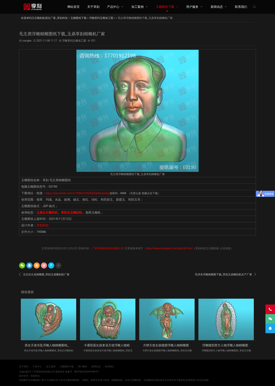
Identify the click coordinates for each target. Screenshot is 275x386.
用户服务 (192, 7)
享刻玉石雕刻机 (71, 212)
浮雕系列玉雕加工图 (101, 17)
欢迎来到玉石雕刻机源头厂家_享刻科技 (44, 17)
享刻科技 (42, 225)
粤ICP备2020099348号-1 (86, 371)
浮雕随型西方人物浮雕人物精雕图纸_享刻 (230, 345)
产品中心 (113, 7)
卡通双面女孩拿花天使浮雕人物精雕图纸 (111, 345)
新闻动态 (217, 7)
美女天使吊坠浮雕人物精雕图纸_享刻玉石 (53, 345)
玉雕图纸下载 (165, 7)
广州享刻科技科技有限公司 (108, 248)
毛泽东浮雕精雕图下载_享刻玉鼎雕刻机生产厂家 (225, 274)
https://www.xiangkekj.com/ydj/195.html (169, 248)
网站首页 (73, 7)
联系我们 (241, 7)
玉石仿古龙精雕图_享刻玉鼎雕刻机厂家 (44, 274)
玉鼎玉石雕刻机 (47, 212)
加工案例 (137, 7)
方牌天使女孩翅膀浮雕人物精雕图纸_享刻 (171, 345)
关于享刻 (93, 7)
